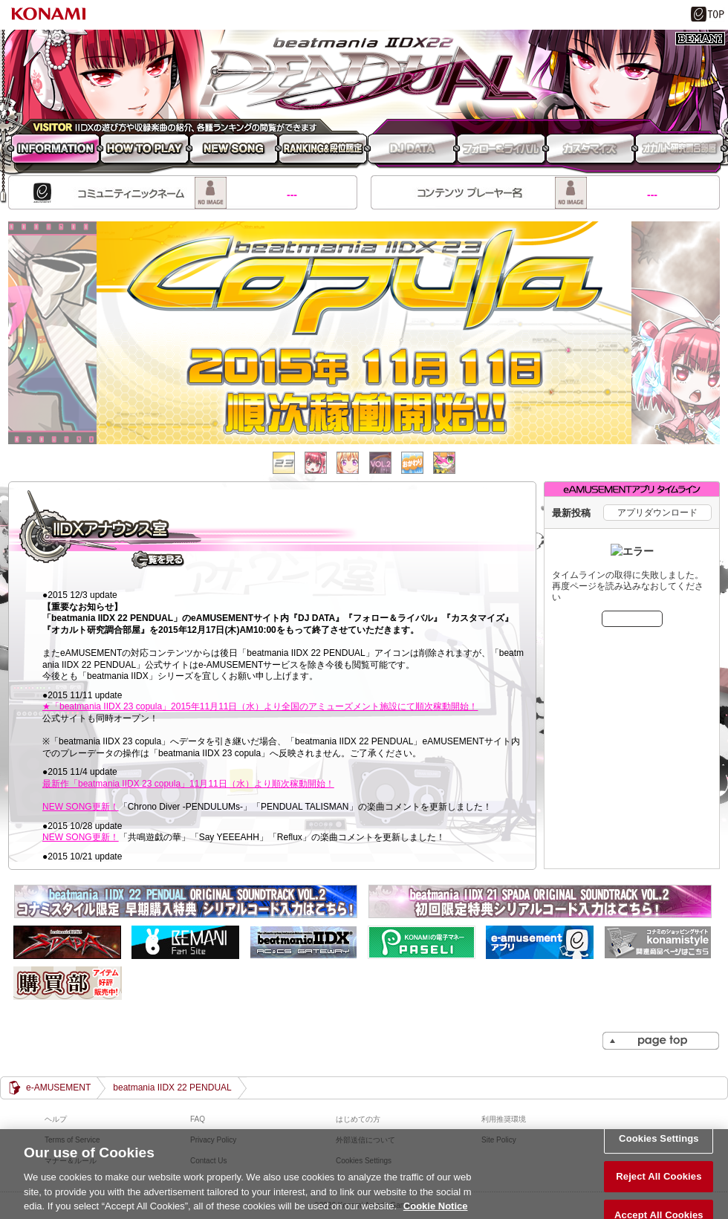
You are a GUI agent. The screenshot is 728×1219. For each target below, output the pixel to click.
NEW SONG (234, 150)
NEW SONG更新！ (80, 807)
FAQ (197, 1119)
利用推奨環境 (503, 1119)
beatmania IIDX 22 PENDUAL (364, 74)
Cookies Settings (659, 1145)
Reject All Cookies (658, 1184)
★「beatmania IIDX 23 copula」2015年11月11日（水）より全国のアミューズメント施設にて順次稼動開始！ (260, 706)
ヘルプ (56, 1119)
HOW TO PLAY (144, 150)
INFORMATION (53, 150)
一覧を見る (158, 559)
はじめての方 (358, 1119)
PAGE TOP (660, 1041)
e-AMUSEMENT (58, 1087)
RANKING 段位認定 (323, 150)
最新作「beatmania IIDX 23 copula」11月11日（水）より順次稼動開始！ (188, 783)
